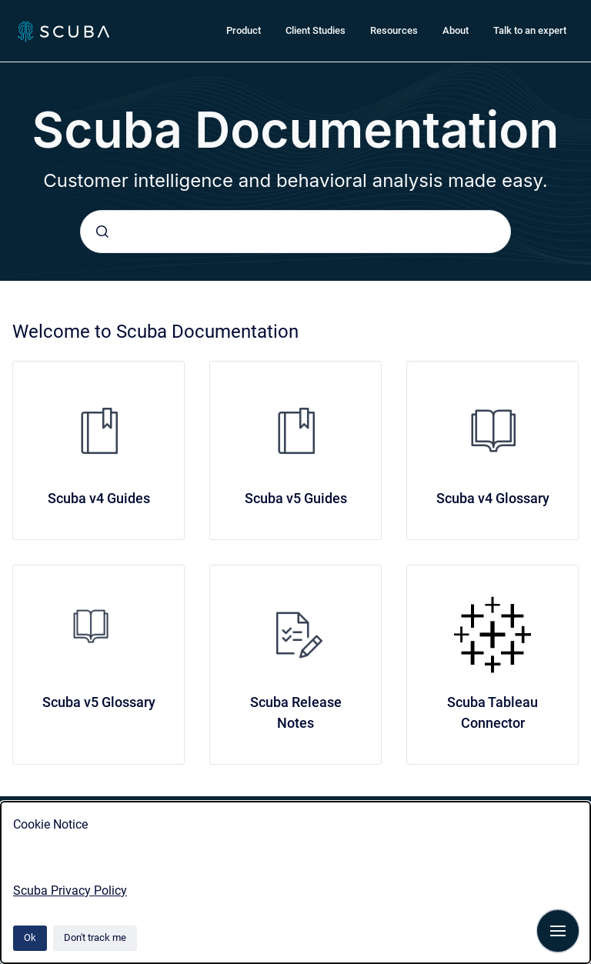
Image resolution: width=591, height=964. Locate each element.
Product (243, 30)
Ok (30, 937)
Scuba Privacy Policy (70, 890)
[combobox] (295, 231)
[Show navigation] (558, 931)
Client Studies (315, 30)
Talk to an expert (529, 30)
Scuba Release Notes (296, 712)
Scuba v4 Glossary (492, 498)
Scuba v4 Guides (99, 498)
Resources (394, 30)
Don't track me (95, 937)
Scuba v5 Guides (296, 498)
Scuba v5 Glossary (98, 702)
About (455, 30)
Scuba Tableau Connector (492, 712)
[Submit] (102, 231)
